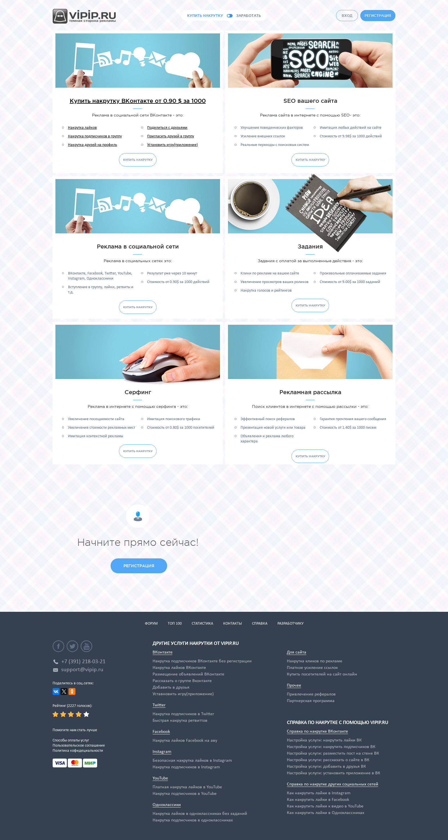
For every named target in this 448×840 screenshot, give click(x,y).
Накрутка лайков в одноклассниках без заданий (200, 813)
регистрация (378, 15)
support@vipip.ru (82, 670)
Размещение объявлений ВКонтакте (188, 674)
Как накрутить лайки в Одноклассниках (325, 813)
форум (151, 624)
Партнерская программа (311, 701)
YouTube (160, 778)
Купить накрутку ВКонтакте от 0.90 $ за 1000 (138, 101)
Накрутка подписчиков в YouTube (185, 793)
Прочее (294, 685)
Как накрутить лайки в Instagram (319, 793)
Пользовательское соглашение (79, 745)
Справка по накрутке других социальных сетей (332, 784)
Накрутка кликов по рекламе (314, 661)
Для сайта (296, 652)
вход (347, 15)
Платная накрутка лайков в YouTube (187, 787)
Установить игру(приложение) (172, 145)
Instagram (162, 751)
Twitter (159, 705)
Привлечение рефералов (311, 694)
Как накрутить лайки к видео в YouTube (325, 806)
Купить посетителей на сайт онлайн (322, 674)
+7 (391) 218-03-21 (83, 662)
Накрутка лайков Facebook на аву (185, 740)
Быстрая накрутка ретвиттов (180, 720)
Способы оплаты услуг (71, 740)
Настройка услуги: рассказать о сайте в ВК (328, 760)
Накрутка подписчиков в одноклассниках (193, 820)
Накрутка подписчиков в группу (95, 136)
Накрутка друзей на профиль (92, 145)
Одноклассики (167, 805)
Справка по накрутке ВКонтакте (317, 731)
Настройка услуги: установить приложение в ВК (333, 773)
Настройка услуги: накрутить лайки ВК (324, 740)
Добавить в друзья (171, 687)
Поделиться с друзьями (167, 128)
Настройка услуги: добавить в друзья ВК (326, 766)
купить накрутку (205, 15)
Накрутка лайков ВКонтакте (179, 667)
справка (259, 624)
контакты (232, 624)
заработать (248, 15)
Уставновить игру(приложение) (183, 694)
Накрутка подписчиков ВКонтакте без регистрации (202, 661)
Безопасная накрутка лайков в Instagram (192, 760)
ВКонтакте (163, 652)
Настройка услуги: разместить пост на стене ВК (333, 753)
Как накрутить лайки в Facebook (318, 799)
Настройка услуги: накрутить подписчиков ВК (331, 747)
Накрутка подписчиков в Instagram (186, 767)
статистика (202, 624)
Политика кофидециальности (78, 751)
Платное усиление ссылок (312, 667)
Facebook (161, 731)
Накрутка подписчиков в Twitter (183, 714)
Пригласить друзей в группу (170, 136)
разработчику (290, 624)
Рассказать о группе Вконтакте (182, 681)
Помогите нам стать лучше (75, 730)
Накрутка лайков (82, 128)
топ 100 (175, 624)
